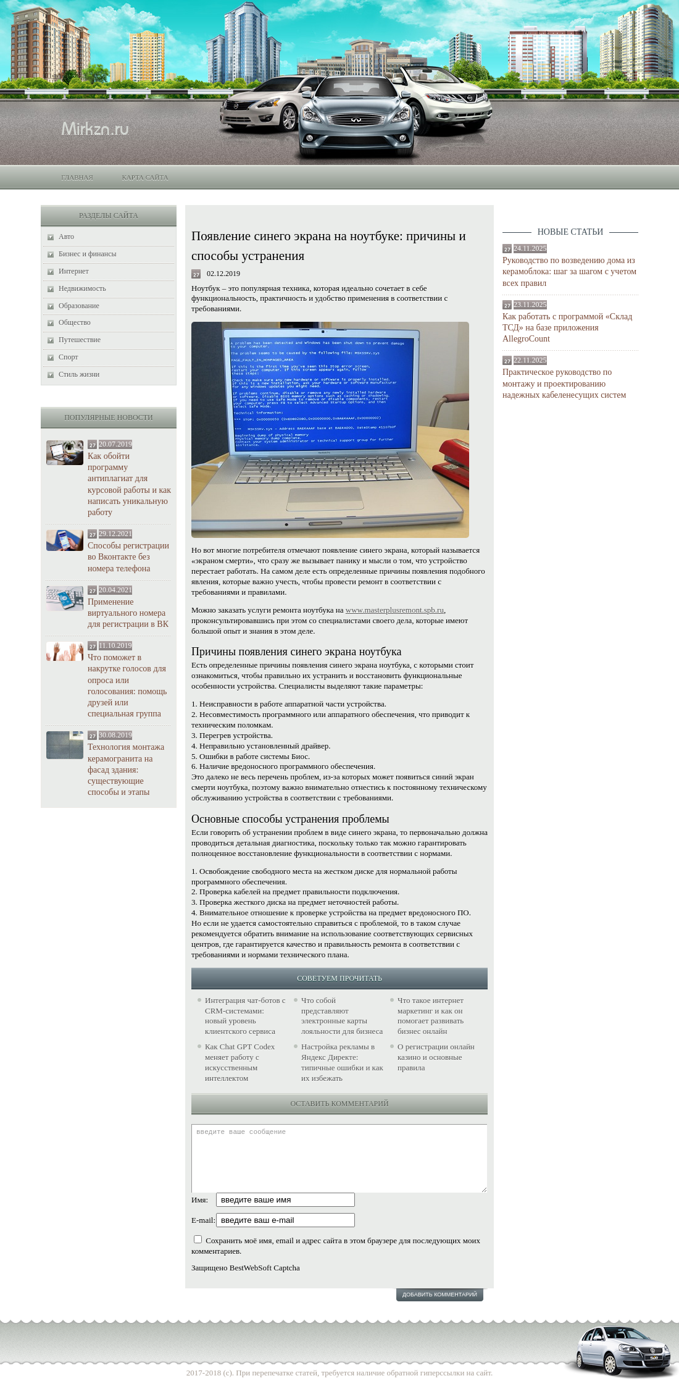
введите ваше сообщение (339, 1158)
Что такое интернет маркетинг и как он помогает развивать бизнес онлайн (431, 1016)
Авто (66, 236)
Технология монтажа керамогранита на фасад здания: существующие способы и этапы (126, 769)
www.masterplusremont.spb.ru (395, 610)
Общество (75, 322)
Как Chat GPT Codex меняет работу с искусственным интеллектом (240, 1062)
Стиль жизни (79, 374)
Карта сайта (145, 177)
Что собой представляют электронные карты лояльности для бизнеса (342, 1016)
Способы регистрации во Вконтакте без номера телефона (128, 557)
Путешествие (80, 339)
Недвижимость (82, 288)
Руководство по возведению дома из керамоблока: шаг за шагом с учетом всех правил (569, 271)
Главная (77, 177)
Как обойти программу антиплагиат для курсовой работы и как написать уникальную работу (129, 484)
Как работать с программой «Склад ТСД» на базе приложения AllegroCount (567, 327)
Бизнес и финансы (88, 254)
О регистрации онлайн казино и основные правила (436, 1057)
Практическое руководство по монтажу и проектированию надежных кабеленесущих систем (564, 383)
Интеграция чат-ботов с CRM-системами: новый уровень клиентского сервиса (245, 1016)
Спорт (68, 357)
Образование (79, 305)
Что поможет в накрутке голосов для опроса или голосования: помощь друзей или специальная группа (127, 685)
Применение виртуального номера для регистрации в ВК (128, 613)
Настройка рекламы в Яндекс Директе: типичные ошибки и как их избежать (342, 1062)
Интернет (74, 271)
